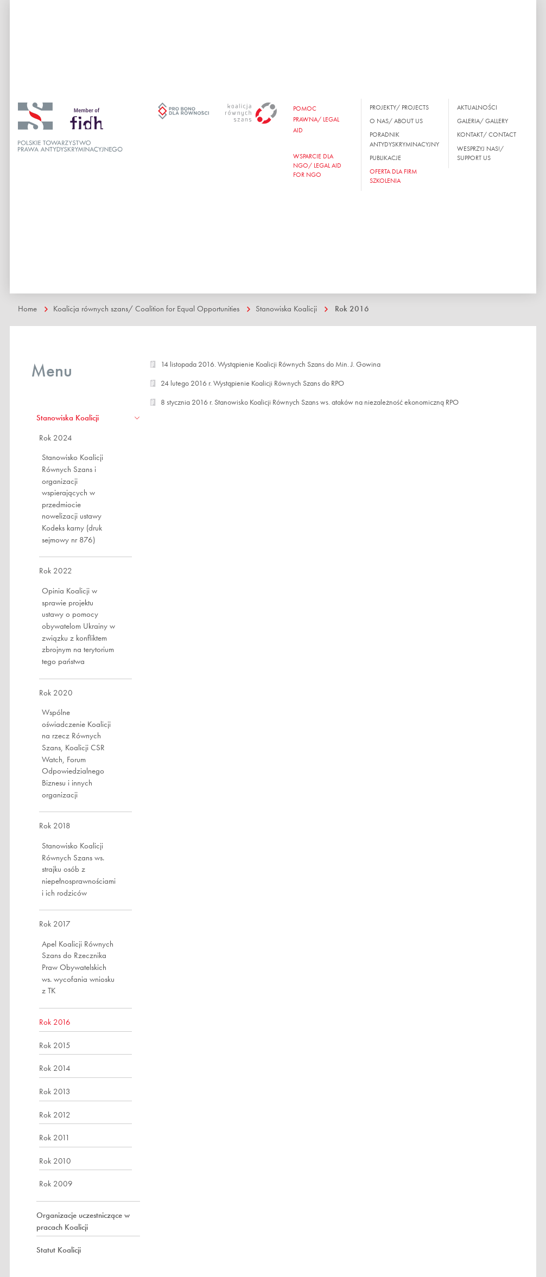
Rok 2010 (55, 1160)
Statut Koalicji (58, 1249)
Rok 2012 (55, 1114)
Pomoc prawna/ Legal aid (316, 119)
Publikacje (385, 158)
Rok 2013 (55, 1091)
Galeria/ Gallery (482, 121)
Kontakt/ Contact (486, 134)
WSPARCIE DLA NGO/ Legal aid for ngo (317, 165)
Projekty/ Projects (399, 107)
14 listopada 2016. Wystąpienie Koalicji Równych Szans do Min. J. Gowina (270, 364)
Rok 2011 (54, 1137)
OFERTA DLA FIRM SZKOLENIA (393, 176)
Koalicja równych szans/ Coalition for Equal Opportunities (146, 308)
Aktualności (477, 107)
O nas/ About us (396, 121)
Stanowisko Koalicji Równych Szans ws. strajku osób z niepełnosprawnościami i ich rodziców (79, 869)
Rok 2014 (55, 1068)
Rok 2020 (56, 692)
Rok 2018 (55, 825)
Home (27, 308)
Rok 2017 (55, 923)
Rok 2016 (352, 308)
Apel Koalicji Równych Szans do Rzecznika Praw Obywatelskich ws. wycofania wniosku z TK (78, 967)
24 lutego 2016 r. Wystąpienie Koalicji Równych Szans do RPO (252, 383)
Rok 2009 (56, 1183)
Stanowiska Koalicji (286, 308)
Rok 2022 (55, 570)
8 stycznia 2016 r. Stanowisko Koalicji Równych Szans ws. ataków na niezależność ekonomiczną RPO (310, 402)
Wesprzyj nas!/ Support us (480, 153)
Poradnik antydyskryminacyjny (404, 139)
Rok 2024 (55, 437)
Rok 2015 (55, 1045)
